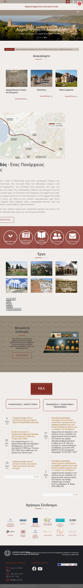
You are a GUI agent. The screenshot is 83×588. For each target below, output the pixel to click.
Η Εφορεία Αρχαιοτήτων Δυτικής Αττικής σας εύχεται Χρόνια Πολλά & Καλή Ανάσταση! (26, 420)
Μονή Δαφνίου (66, 78)
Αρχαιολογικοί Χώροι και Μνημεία (16, 78)
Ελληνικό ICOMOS (22, 536)
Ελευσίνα (41, 78)
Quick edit (11, 299)
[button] (6, 28)
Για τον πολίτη (57, 237)
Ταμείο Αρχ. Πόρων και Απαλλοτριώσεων (35, 525)
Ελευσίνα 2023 (60, 535)
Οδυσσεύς (23, 524)
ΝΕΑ (41, 388)
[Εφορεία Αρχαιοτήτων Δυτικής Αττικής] (41, 6)
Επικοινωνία (72, 237)
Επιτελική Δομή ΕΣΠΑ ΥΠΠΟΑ (47, 524)
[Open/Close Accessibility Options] (79, 3)
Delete (9, 307)
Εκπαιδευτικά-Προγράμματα (26, 237)
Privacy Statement (65, 586)
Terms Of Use (77, 586)
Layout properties (13, 309)
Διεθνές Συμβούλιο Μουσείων (35, 537)
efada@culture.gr (16, 580)
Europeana (10, 535)
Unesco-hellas (48, 535)
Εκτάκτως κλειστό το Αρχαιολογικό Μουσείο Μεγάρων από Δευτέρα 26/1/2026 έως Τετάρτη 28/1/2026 (25, 435)
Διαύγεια (72, 524)
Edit (8, 302)
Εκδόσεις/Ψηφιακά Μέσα (41, 237)
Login (77, 2)
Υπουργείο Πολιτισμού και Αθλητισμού (10, 525)
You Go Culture (73, 535)
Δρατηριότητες (10, 237)
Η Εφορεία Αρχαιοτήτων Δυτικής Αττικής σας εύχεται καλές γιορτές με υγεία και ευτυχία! (25, 465)
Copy (9, 304)
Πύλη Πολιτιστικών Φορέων (60, 525)
